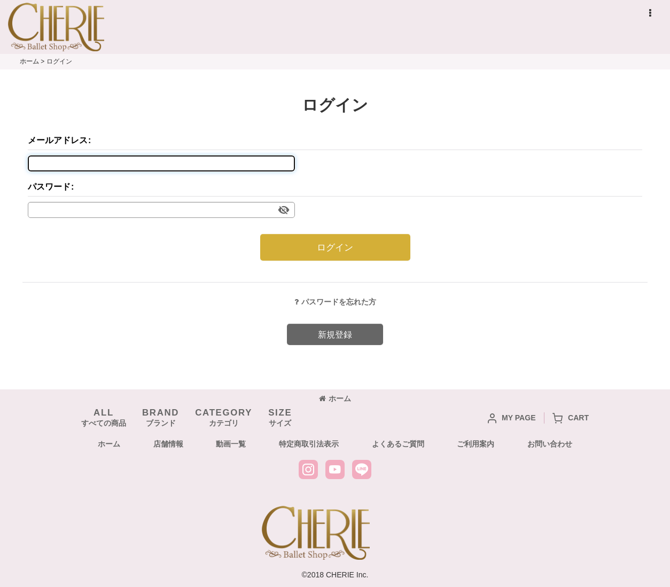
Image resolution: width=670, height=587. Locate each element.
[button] (649, 13)
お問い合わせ (549, 444)
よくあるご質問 (398, 444)
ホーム (335, 398)
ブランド (160, 417)
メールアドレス (58, 140)
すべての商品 (103, 417)
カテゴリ (223, 417)
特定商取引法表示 (309, 444)
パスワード (49, 186)
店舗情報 (168, 444)
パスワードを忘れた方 (335, 302)
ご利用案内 (475, 444)
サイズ (280, 417)
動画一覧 (231, 444)
